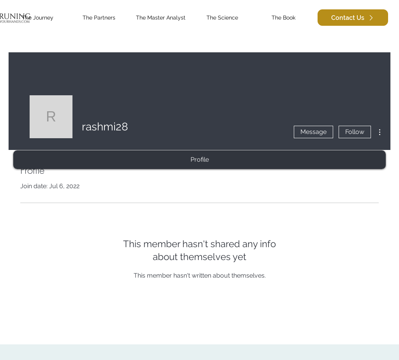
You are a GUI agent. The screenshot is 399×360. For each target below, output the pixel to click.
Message (313, 131)
